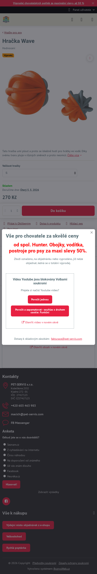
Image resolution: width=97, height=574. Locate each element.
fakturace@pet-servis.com (66, 339)
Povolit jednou (40, 299)
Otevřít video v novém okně (40, 322)
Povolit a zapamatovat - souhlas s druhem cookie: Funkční (40, 311)
